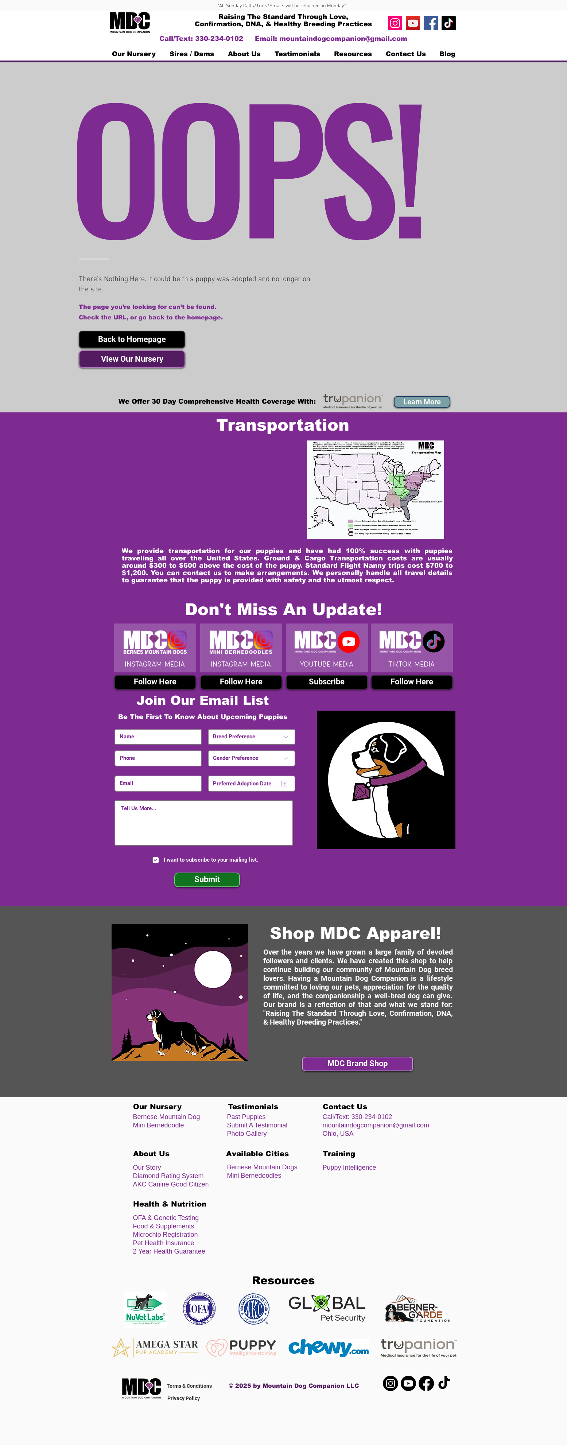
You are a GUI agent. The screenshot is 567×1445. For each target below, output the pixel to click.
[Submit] (207, 880)
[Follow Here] (155, 682)
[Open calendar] (284, 783)
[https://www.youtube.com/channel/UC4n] (413, 23)
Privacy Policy (183, 1398)
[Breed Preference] (251, 737)
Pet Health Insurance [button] (163, 1243)
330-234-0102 (372, 1116)
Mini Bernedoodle (158, 1125)
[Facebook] (431, 23)
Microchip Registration (165, 1234)
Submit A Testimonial (257, 1125)
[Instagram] (395, 23)
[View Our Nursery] (132, 359)
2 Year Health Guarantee (169, 1251)
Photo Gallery (247, 1133)
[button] (132, 339)
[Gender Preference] (251, 758)
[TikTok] (449, 23)
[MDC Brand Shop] (357, 1064)
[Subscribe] (327, 682)
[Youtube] (408, 1383)
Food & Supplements (163, 1226)
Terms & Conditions (189, 1386)
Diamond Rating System (168, 1176)
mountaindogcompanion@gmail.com (343, 38)
